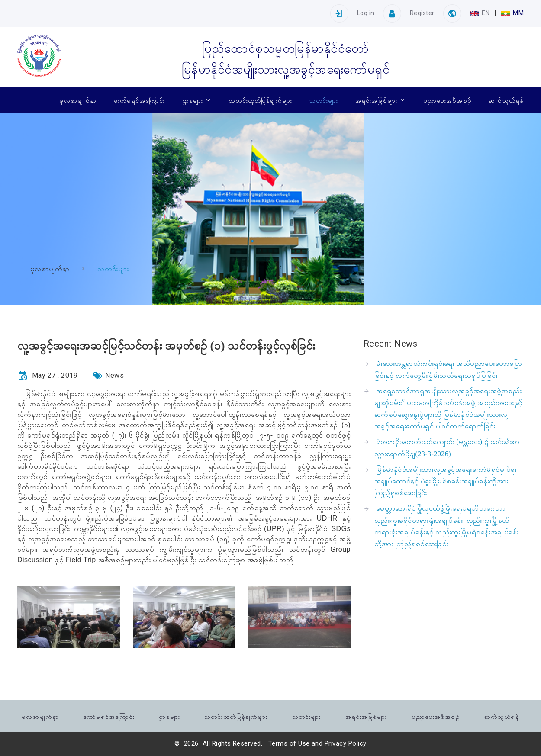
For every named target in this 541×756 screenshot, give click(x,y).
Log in (365, 13)
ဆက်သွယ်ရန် (506, 100)
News (114, 375)
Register (422, 13)
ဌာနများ (192, 100)
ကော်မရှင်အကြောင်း (139, 100)
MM (512, 13)
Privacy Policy (346, 743)
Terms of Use (289, 743)
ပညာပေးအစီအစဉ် (447, 100)
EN (480, 13)
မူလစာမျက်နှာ (78, 100)
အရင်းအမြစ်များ (376, 100)
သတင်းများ (323, 100)
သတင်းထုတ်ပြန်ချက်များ (260, 100)
